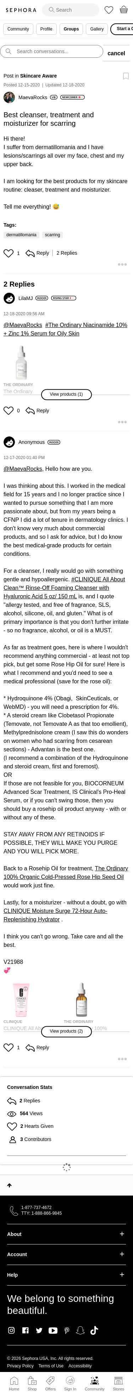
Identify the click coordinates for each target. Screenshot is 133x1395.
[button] (9, 253)
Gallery (97, 29)
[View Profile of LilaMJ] (33, 298)
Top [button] (9, 1185)
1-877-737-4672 (36, 1207)
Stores (118, 1389)
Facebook (25, 1330)
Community (95, 1389)
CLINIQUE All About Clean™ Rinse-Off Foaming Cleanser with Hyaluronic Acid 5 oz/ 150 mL (64, 587)
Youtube (53, 1331)
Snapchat (80, 1330)
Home (14, 1389)
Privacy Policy (20, 1365)
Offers (50, 1389)
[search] (70, 10)
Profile (46, 29)
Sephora (21, 10)
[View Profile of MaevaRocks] (37, 97)
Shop (32, 1389)
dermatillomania (21, 234)
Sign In (70, 1383)
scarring (52, 234)
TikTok (94, 1330)
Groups (71, 29)
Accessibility (80, 1365)
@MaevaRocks (23, 325)
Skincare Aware (38, 76)
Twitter (39, 1330)
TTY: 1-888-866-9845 (41, 1213)
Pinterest (66, 1330)
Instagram (11, 1330)
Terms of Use (51, 1365)
